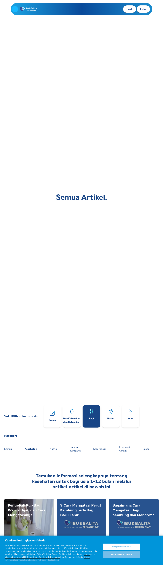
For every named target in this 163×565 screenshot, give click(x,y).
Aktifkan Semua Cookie (121, 555)
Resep (145, 448)
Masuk (129, 9)
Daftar (143, 9)
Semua (8, 448)
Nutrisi (53, 448)
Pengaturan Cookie (121, 547)
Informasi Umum (124, 449)
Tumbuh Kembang (75, 449)
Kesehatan (31, 448)
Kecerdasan (100, 448)
